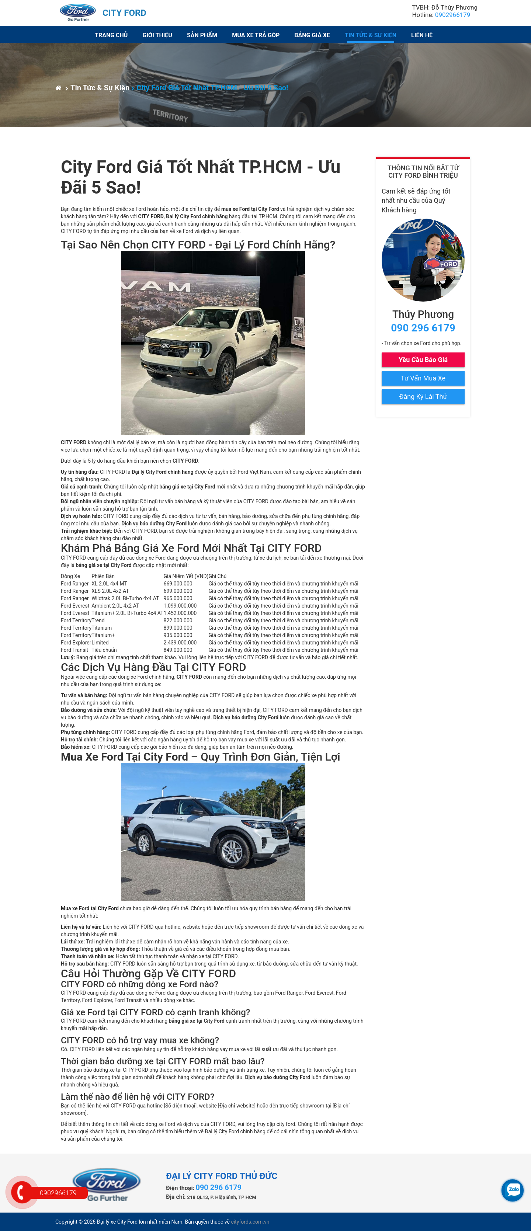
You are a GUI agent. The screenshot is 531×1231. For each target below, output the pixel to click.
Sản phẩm (202, 35)
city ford (286, 1124)
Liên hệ (422, 35)
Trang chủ (111, 35)
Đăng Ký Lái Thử (423, 396)
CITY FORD (150, 216)
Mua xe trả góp (256, 35)
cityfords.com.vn (250, 1222)
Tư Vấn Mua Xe (423, 378)
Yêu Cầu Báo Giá (423, 360)
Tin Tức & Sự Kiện (370, 35)
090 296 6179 (423, 328)
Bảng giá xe (312, 35)
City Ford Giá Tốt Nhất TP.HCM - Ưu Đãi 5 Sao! (209, 87)
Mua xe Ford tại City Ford (90, 908)
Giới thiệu (157, 35)
